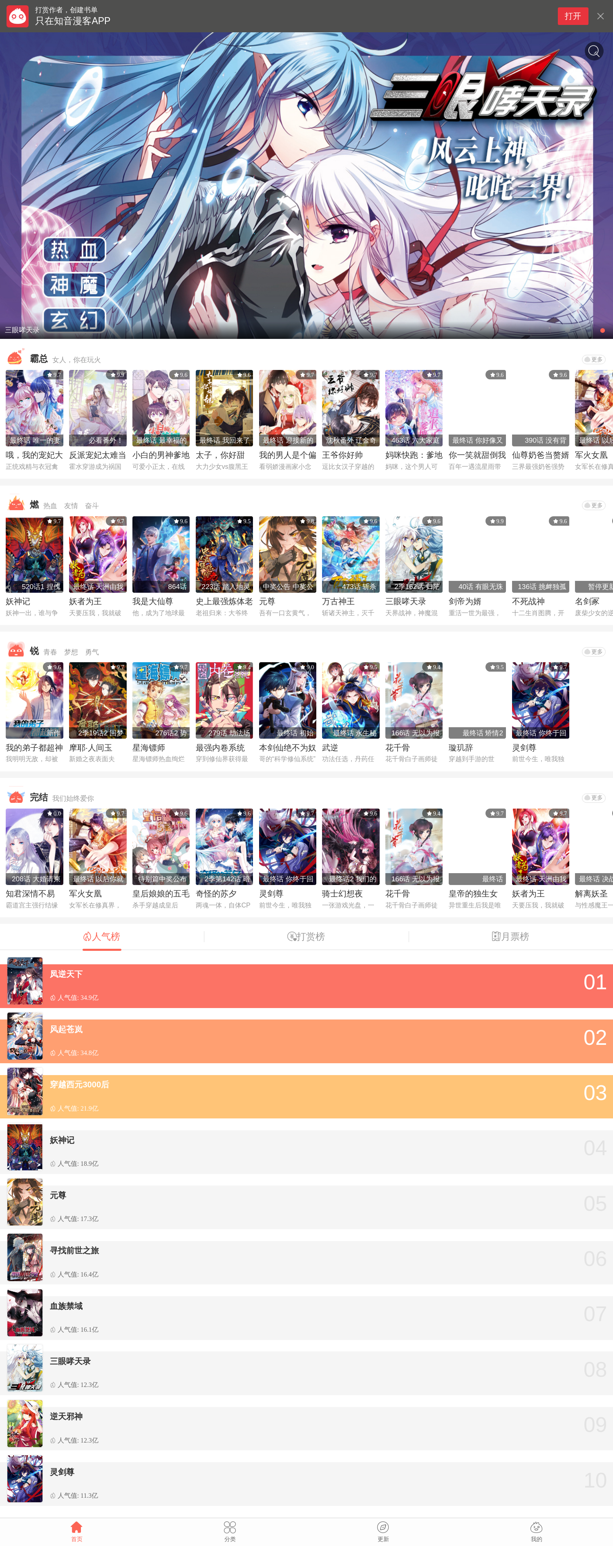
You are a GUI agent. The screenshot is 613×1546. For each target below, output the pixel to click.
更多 (593, 359)
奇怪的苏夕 (216, 893)
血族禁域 (66, 1306)
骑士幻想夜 (342, 893)
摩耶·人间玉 (90, 747)
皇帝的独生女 (473, 893)
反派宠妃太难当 (97, 454)
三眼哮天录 (405, 601)
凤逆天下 (66, 974)
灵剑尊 (524, 747)
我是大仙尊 (152, 601)
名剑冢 (587, 601)
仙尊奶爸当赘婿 (540, 454)
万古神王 (338, 601)
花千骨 (397, 747)
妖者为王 (85, 601)
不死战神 (528, 601)
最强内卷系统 (220, 747)
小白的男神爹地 (161, 454)
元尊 (267, 601)
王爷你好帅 (342, 454)
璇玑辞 (461, 747)
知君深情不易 (30, 893)
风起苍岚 (66, 1029)
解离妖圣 (591, 893)
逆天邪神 (66, 1416)
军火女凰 (591, 454)
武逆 (330, 747)
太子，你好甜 (220, 454)
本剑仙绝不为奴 (287, 747)
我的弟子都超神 (34, 747)
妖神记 (18, 601)
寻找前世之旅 (74, 1250)
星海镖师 (148, 747)
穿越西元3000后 (79, 1084)
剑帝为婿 (465, 601)
